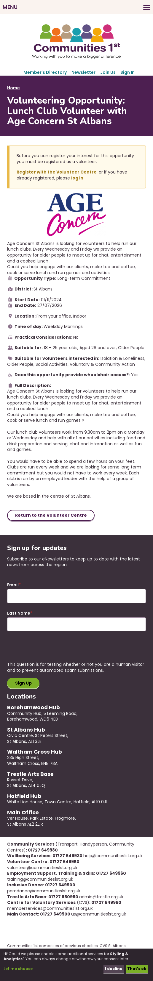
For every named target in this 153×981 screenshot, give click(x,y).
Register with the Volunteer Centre (57, 172)
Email (13, 585)
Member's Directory (45, 72)
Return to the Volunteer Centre (51, 515)
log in (77, 178)
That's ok (136, 968)
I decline (113, 968)
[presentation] (52, 650)
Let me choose (18, 968)
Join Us (108, 72)
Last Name (18, 613)
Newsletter (83, 72)
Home (13, 88)
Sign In (127, 72)
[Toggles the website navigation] (76, 7)
